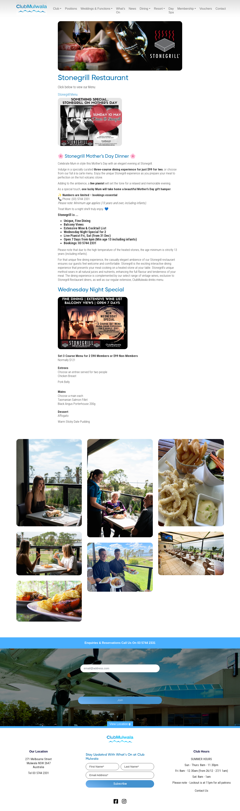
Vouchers (205, 8)
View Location (120, 723)
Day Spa (171, 10)
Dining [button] (144, 8)
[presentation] (127, 682)
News (132, 8)
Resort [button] (158, 8)
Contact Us (201, 790)
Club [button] (56, 8)
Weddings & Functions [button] (95, 8)
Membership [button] (185, 8)
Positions (71, 8)
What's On (120, 10)
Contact (220, 8)
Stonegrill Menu (68, 94)
